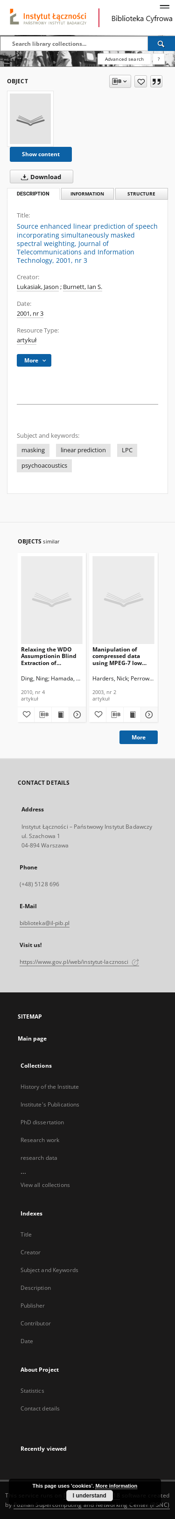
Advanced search (124, 59)
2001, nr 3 (30, 314)
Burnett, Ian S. (82, 287)
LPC (127, 450)
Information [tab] (87, 194)
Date (27, 1341)
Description (36, 1288)
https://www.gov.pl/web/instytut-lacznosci (79, 962)
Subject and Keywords (49, 1270)
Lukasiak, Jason (38, 287)
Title (26, 1234)
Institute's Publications (50, 1104)
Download (39, 176)
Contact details (40, 1408)
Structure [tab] (141, 194)
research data (39, 1158)
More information (116, 1486)
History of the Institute (50, 1087)
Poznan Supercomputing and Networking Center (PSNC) (92, 1505)
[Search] (161, 43)
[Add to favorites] (140, 81)
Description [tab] (33, 194)
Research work (40, 1140)
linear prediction (83, 450)
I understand (89, 1495)
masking (33, 450)
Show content (41, 154)
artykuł (26, 340)
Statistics (32, 1391)
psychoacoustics (44, 466)
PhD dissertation (42, 1122)
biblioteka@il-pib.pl (45, 923)
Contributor (36, 1323)
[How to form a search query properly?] (159, 59)
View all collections (45, 1185)
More (139, 737)
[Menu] (164, 7)
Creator (31, 1252)
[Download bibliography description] (43, 715)
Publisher (33, 1305)
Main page (32, 1038)
